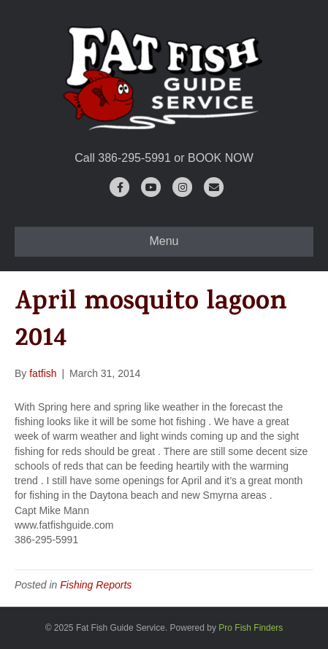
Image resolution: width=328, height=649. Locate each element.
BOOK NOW (220, 158)
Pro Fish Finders (250, 628)
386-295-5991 (134, 158)
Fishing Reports (95, 585)
